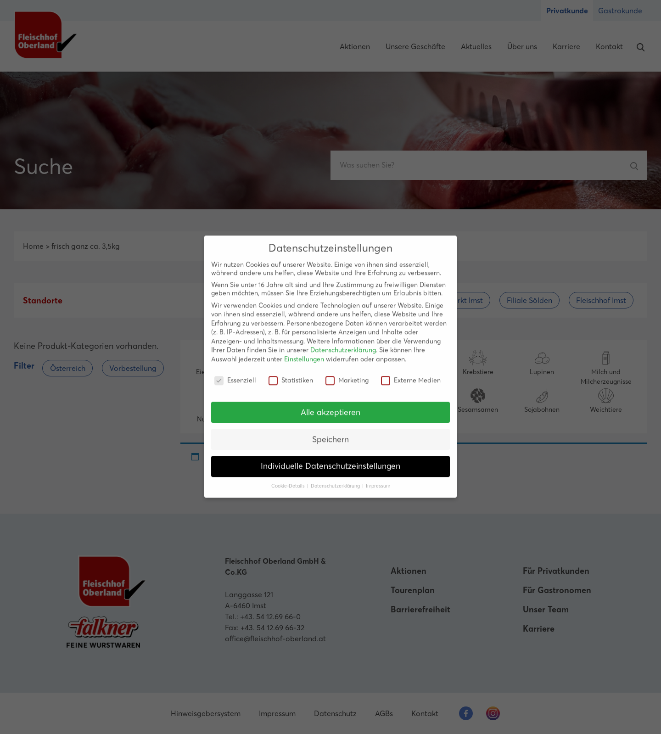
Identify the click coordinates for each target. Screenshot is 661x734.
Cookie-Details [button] (288, 479)
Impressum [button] (378, 479)
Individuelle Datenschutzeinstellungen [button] (330, 459)
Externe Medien (411, 373)
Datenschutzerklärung (343, 343)
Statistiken (291, 373)
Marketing (347, 373)
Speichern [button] (330, 432)
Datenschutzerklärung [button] (336, 479)
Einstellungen (304, 352)
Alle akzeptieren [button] (330, 405)
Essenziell (235, 373)
